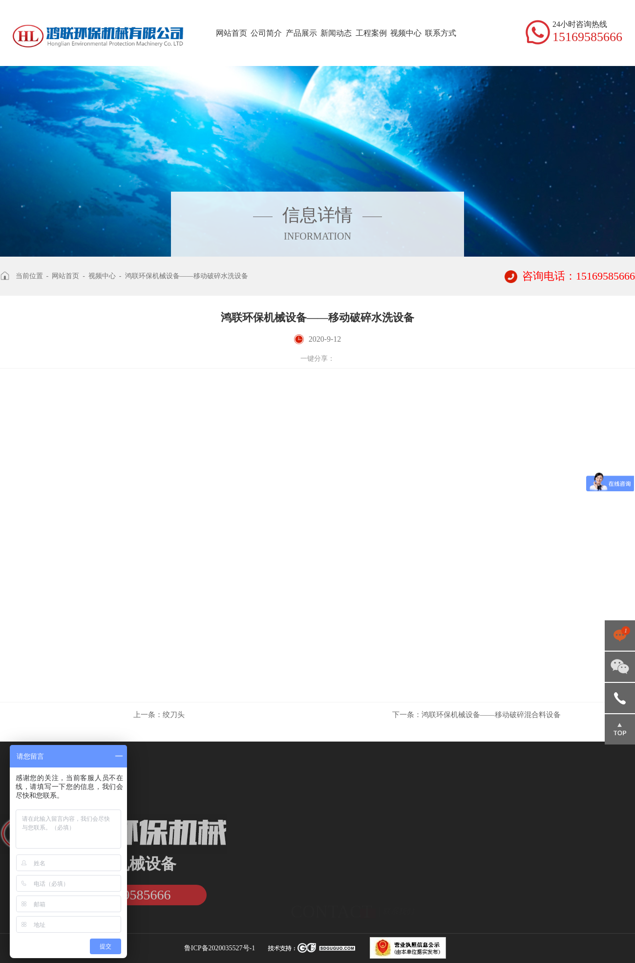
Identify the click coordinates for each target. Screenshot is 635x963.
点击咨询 (620, 635)
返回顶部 (620, 729)
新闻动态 (336, 33)
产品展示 (301, 33)
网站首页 (231, 33)
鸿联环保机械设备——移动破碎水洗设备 (186, 276)
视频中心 (406, 33)
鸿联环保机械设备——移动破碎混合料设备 (476, 715)
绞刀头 (159, 715)
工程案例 (371, 33)
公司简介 (266, 33)
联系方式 (440, 33)
